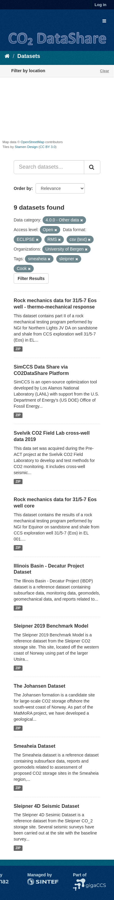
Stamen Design (26, 147)
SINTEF (35, 881)
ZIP (18, 349)
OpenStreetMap (32, 142)
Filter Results (31, 278)
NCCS (79, 881)
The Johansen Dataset (39, 686)
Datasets (28, 56)
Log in (100, 4)
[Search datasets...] (49, 167)
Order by (22, 188)
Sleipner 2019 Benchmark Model (51, 626)
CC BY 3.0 (48, 147)
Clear (104, 71)
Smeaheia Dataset (34, 746)
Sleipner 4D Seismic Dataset (46, 806)
